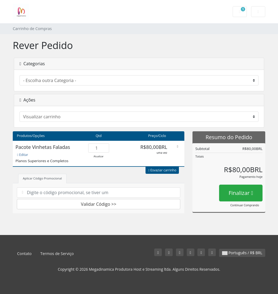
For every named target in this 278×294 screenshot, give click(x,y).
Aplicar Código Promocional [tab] (42, 178)
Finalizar (241, 193)
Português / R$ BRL (242, 252)
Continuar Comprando (244, 205)
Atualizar (99, 156)
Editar (22, 154)
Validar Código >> (98, 204)
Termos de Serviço (57, 253)
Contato (24, 253)
